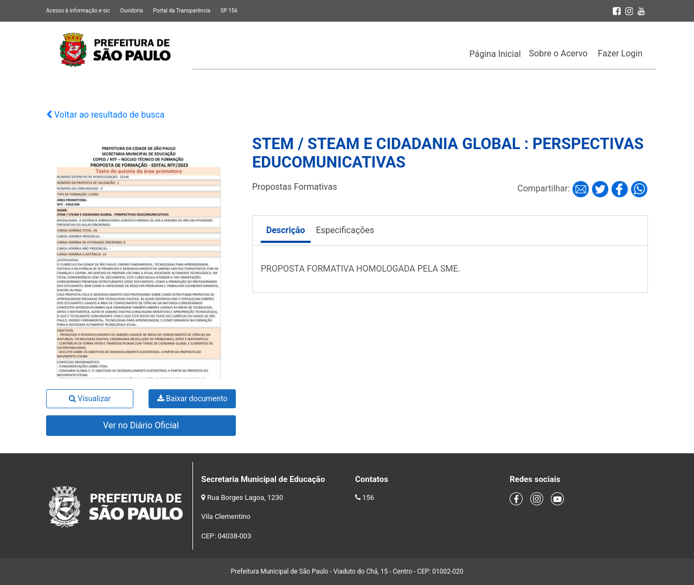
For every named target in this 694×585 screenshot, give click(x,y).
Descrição (285, 230)
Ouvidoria (131, 11)
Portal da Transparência (181, 11)
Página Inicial (495, 54)
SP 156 (228, 11)
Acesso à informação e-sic (78, 11)
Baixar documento (192, 398)
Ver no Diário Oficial (141, 425)
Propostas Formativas (294, 187)
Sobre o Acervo (558, 53)
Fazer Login (620, 53)
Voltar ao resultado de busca (105, 115)
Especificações (345, 230)
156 (368, 497)
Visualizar (90, 398)
